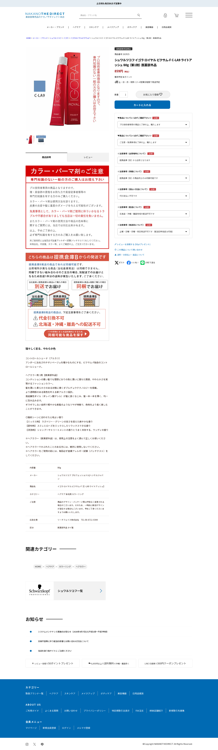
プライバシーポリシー (95, 710)
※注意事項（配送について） (130, 207)
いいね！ (133, 262)
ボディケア (132, 27)
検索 (138, 15)
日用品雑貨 (166, 27)
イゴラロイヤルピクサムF (80, 38)
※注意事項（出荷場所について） (132, 153)
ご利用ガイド (32, 710)
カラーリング (65, 566)
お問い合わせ (71, 710)
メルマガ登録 (83, 727)
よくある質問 (51, 710)
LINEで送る (147, 262)
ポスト (120, 262)
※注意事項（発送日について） (131, 224)
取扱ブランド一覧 (34, 693)
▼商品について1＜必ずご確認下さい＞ (134, 117)
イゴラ (65, 38)
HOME (28, 38)
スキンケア (94, 27)
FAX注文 (140, 710)
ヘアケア (76, 27)
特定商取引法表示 (121, 710)
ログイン (66, 727)
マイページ (31, 727)
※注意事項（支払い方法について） (133, 189)
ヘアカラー (81, 566)
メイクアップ (113, 27)
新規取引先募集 (176, 710)
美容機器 (149, 27)
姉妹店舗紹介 (156, 710)
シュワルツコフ (55, 38)
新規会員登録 (49, 727)
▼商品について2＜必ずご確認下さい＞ (134, 135)
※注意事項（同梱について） (130, 171)
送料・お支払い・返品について (130, 254)
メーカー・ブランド (55, 27)
